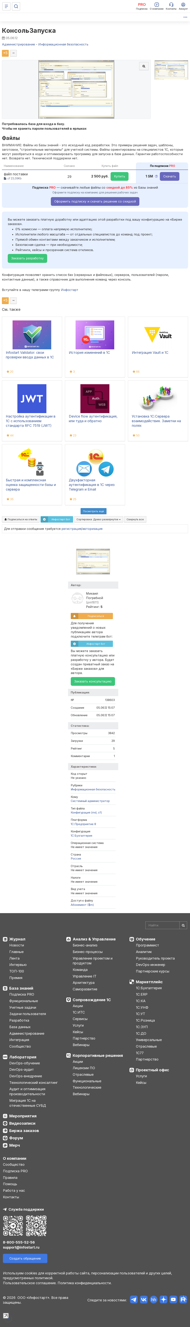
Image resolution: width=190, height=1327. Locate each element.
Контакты (11, 1197)
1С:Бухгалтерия (149, 988)
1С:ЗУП (142, 1027)
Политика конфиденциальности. (85, 1283)
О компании (14, 1158)
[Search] (166, 925)
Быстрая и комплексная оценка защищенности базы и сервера (31, 484)
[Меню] (6, 6)
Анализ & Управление (94, 939)
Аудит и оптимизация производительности (27, 1091)
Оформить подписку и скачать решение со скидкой (95, 201)
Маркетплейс (149, 982)
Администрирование (26, 1033)
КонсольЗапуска (29, 30)
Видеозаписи (22, 1123)
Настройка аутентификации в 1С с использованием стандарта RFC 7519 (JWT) (30, 421)
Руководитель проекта (155, 958)
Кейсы (78, 1032)
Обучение (145, 939)
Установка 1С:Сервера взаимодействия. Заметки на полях (156, 421)
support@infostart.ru (21, 1247)
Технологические (87, 1087)
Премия (15, 978)
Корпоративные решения (98, 1055)
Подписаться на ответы (20, 519)
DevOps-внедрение (25, 1076)
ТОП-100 (16, 971)
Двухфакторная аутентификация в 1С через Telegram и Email (92, 484)
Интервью (18, 965)
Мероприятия (23, 1116)
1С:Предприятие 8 (83, 824)
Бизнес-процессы (88, 952)
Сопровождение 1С (92, 1000)
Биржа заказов (24, 1130)
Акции (78, 1006)
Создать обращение (25, 1258)
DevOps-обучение (24, 1063)
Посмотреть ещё (93, 511)
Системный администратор (90, 801)
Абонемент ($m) (82, 905)
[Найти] (183, 925)
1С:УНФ (142, 1007)
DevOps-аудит (21, 1069)
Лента (14, 958)
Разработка (19, 1020)
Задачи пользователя (27, 1014)
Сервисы (80, 1019)
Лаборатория (22, 1057)
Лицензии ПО (84, 1068)
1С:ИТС (79, 1012)
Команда (80, 970)
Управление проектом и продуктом (92, 960)
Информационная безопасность (93, 789)
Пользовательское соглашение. (30, 1283)
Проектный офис (152, 1070)
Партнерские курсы (152, 971)
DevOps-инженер (150, 965)
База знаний (21, 988)
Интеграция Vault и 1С (150, 352)
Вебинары (81, 1045)
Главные (16, 952)
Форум (16, 1138)
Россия (76, 858)
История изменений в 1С (89, 352)
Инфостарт (69, 290)
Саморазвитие (85, 989)
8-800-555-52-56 (19, 1242)
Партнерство (84, 1038)
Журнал (17, 939)
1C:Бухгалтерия (81, 835)
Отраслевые (83, 1074)
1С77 (140, 1053)
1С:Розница (145, 1020)
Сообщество (20, 1046)
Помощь (10, 1184)
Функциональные (23, 1001)
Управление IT (84, 976)
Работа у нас (14, 1190)
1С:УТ (140, 1014)
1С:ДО (141, 1033)
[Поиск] (16, 6)
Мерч (14, 1145)
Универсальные (149, 1040)
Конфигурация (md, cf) (86, 812)
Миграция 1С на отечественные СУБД (27, 1103)
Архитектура (84, 983)
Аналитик (144, 952)
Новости (16, 945)
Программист (147, 945)
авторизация (92, 529)
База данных (20, 1027)
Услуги (78, 1025)
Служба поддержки (26, 1209)
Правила (10, 1178)
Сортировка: (99, 519)
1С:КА (141, 1001)
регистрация (71, 529)
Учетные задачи (22, 1007)
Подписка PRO (21, 994)
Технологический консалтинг (33, 1083)
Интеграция (19, 1040)
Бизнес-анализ (85, 945)
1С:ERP (141, 994)
